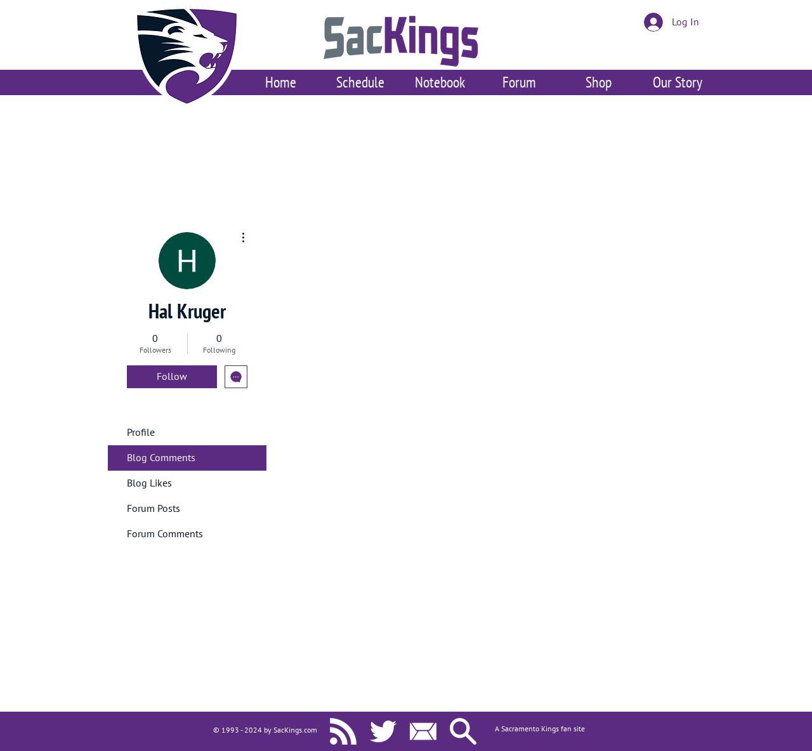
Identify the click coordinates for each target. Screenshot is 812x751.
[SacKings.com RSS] (343, 731)
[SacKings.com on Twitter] (383, 731)
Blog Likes (149, 483)
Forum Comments (165, 534)
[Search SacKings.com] (463, 731)
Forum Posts (153, 508)
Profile (141, 432)
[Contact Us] (423, 731)
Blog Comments (161, 458)
